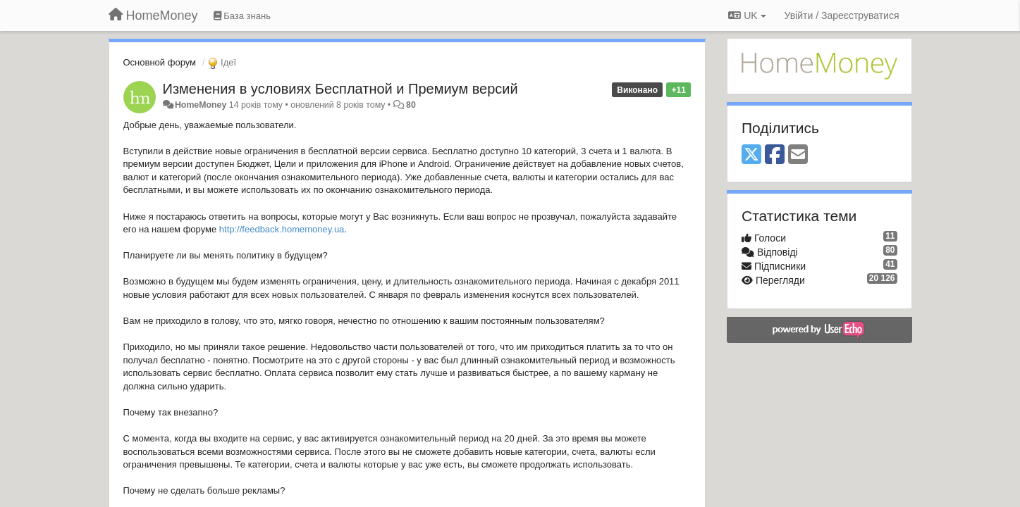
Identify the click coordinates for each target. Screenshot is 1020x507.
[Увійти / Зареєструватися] (842, 15)
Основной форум (160, 62)
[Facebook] (775, 155)
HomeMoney (200, 105)
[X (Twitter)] (751, 155)
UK (747, 15)
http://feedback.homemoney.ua (282, 229)
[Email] (798, 155)
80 (411, 105)
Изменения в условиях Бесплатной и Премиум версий (340, 88)
